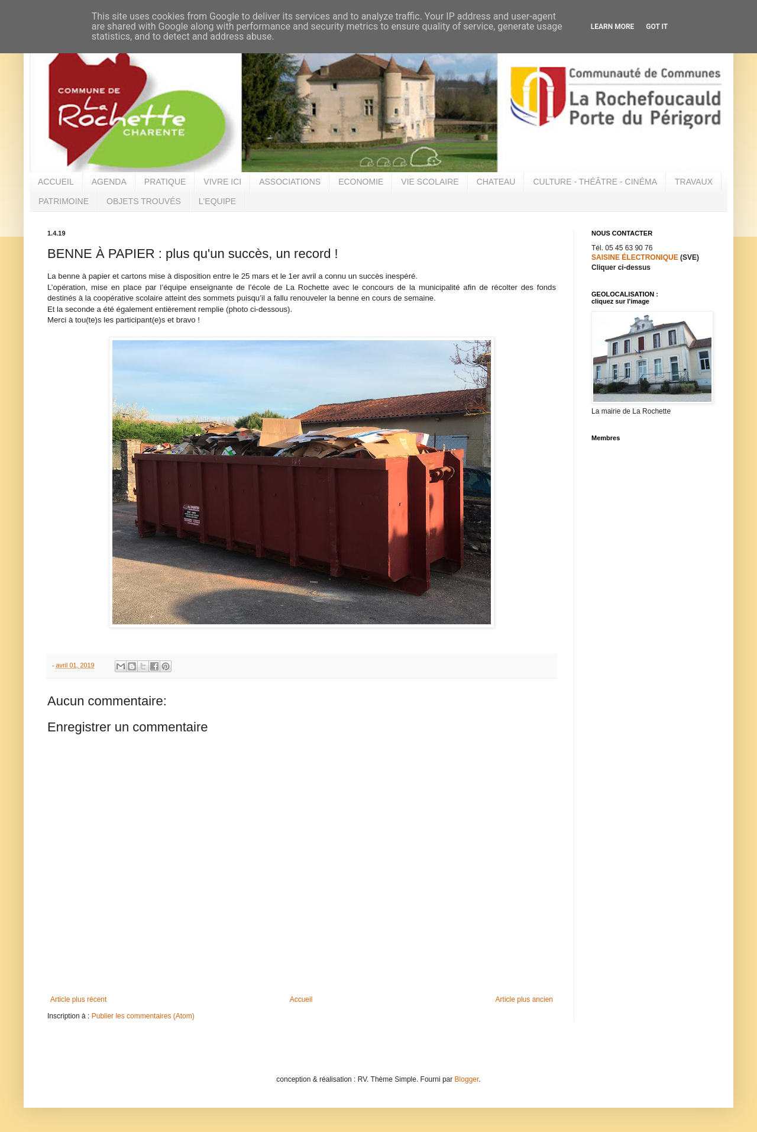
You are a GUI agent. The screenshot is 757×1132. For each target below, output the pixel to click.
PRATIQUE (165, 181)
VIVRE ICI (222, 181)
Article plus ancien (524, 999)
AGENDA (109, 181)
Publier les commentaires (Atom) (143, 1016)
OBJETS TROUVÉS (143, 201)
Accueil (301, 999)
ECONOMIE (360, 181)
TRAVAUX (694, 181)
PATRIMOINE (63, 201)
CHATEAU (496, 181)
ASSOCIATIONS (290, 181)
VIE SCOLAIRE (429, 181)
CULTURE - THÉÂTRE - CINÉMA (595, 181)
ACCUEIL (56, 181)
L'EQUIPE (217, 201)
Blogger (467, 1079)
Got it (657, 26)
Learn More (613, 26)
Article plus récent (78, 999)
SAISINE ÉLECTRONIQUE (634, 257)
